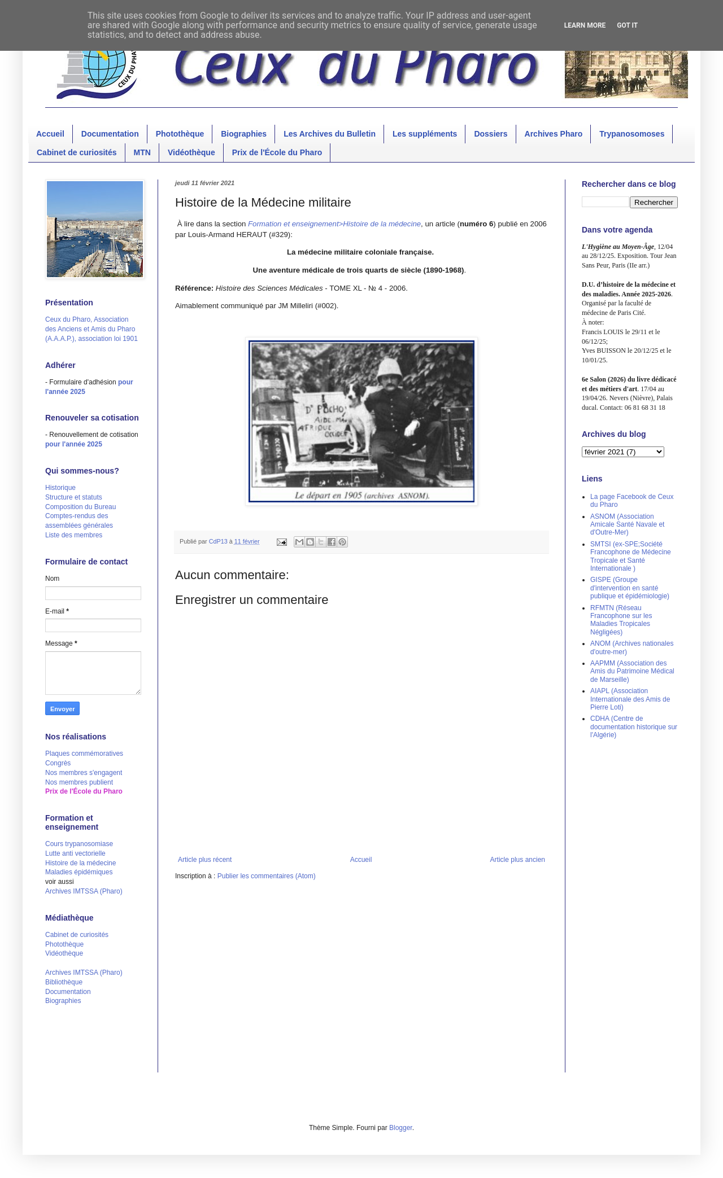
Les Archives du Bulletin (330, 133)
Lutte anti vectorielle (75, 853)
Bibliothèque (63, 982)
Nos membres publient (79, 782)
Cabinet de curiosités (77, 152)
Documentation (110, 133)
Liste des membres (73, 535)
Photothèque (180, 133)
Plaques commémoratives (84, 753)
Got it (627, 25)
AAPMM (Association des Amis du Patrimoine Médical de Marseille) (632, 671)
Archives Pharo (554, 133)
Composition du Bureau (80, 507)
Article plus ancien (517, 860)
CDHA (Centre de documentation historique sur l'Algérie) (633, 727)
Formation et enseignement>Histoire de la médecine (334, 224)
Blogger (400, 1128)
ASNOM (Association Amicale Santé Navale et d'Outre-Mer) (627, 525)
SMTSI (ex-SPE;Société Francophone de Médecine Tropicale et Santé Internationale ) (630, 556)
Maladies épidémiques (78, 872)
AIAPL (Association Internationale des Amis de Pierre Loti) (630, 699)
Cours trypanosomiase (79, 844)
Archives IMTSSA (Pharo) (84, 891)
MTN (142, 152)
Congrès (58, 763)
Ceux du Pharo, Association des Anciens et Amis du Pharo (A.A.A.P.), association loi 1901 (91, 329)
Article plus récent (205, 860)
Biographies (244, 133)
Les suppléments (425, 133)
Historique (60, 488)
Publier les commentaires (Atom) (266, 876)
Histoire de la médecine (80, 863)
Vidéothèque (191, 152)
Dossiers (490, 133)
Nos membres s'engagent (83, 773)
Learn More (585, 25)
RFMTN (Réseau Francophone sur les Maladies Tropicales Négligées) (621, 620)
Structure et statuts (73, 497)
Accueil (50, 133)
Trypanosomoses (631, 133)
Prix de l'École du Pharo (277, 152)
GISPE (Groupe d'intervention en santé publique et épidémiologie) (629, 588)
